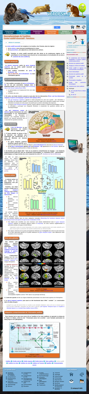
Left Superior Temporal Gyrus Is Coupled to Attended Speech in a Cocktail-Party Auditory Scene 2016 (35, 307)
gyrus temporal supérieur (11, 259)
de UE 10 (73, 94)
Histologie (57, 374)
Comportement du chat (37, 32)
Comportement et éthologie (9, 32)
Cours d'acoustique (74, 71)
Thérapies (41, 383)
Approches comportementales (13, 382)
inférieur (6, 112)
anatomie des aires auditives (20, 56)
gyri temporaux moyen (16, 110)
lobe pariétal (54, 146)
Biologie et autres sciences (65, 32)
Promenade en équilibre (75, 80)
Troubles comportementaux (44, 373)
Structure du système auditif (76, 63)
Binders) (53, 141)
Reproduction (58, 379)
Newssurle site (82, 7)
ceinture (13, 48)
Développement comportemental (27, 379)
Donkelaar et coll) (50, 90)
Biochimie (57, 383)
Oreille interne (39, 361)
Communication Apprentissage (51, 32)
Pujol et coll (40, 356)
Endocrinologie (59, 376)
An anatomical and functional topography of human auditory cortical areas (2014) (77, 59)
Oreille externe (17, 361)
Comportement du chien (23, 32)
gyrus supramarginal (17, 146)
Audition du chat (25, 363)
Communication (27, 384)
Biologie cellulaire (59, 381)
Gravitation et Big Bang (58, 388)
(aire (29, 146)
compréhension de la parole (11, 169)
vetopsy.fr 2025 (76, 388)
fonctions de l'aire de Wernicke (50, 154)
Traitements (42, 385)
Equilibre (49, 363)
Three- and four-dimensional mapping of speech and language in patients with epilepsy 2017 (34, 96)
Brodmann (36, 146)
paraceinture (14, 50)
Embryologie (58, 378)
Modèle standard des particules (59, 385)
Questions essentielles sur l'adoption (11, 374)
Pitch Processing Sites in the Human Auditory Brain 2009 (19, 87)
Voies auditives (49, 361)
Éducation (26, 386)
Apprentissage (11, 384)
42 (15, 72)
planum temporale (13, 65)
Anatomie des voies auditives (76, 86)
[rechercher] (27, 27)
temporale (40, 223)
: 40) (41, 146)
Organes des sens (26, 382)
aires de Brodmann (28, 83)
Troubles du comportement (79, 32)
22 (31, 73)
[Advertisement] (76, 108)
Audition (8, 361)
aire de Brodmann (24, 73)
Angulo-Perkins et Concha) (49, 214)
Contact (83, 41)
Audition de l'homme (38, 363)
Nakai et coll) (49, 290)
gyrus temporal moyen (45, 232)
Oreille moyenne (28, 361)
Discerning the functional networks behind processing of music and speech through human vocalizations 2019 (34, 219)
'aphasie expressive (12, 264)
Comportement (12, 377)
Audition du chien (13, 363)
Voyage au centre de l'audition (77, 65)
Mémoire (10, 386)
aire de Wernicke (13, 73)
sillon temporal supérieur (20, 104)
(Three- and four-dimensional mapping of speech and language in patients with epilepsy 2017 (11, 249)
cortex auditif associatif (13, 46)
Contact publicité (72, 143)
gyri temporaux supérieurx (18, 99)
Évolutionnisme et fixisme (12, 379)
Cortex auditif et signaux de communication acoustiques (77, 68)
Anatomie (57, 372)
